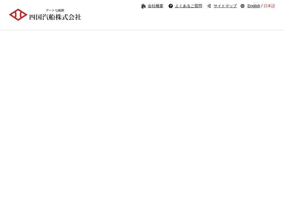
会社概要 (155, 6)
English (253, 6)
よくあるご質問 (188, 6)
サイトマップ (225, 6)
